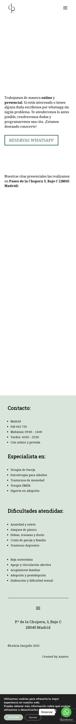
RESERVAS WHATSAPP (31, 140)
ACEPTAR (13, 717)
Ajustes (33, 717)
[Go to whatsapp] (66, 712)
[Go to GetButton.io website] (66, 720)
